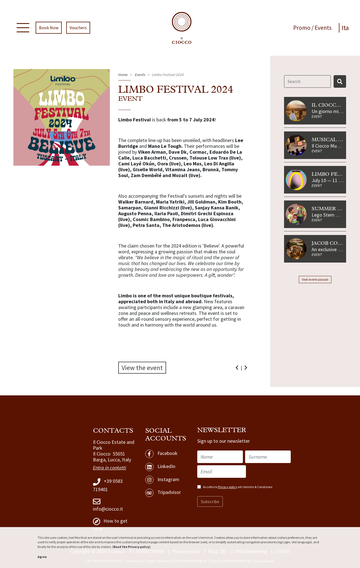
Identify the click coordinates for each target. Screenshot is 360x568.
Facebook (161, 454)
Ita (345, 27)
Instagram (162, 480)
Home (123, 74)
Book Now (48, 28)
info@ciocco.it (108, 505)
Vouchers (78, 28)
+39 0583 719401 (108, 485)
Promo (302, 27)
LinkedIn (160, 467)
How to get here (110, 525)
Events (323, 27)
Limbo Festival (334, 174)
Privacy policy (227, 487)
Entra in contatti (109, 468)
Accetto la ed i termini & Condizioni (237, 487)
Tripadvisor (163, 493)
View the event (142, 367)
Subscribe (210, 501)
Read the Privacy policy (131, 547)
